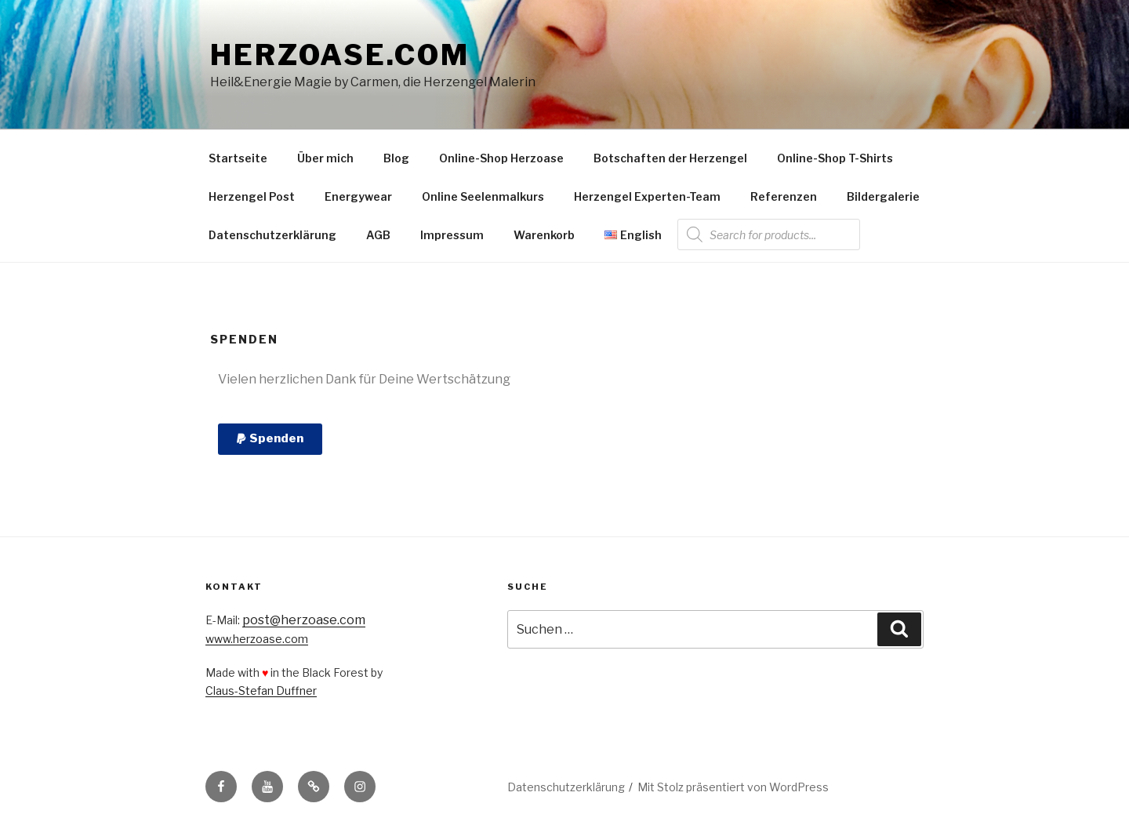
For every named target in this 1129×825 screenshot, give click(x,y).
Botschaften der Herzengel (670, 158)
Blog (396, 158)
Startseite (238, 158)
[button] (270, 439)
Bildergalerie (883, 196)
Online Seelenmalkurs (483, 196)
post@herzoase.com (303, 619)
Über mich (325, 158)
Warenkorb (544, 235)
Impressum (452, 235)
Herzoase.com (340, 55)
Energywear (358, 196)
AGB (378, 235)
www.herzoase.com (256, 638)
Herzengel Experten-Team (647, 196)
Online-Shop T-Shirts (835, 158)
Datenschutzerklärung (272, 235)
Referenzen (783, 196)
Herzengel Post (252, 196)
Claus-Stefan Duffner (261, 690)
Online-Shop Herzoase (501, 158)
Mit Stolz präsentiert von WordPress (733, 787)
